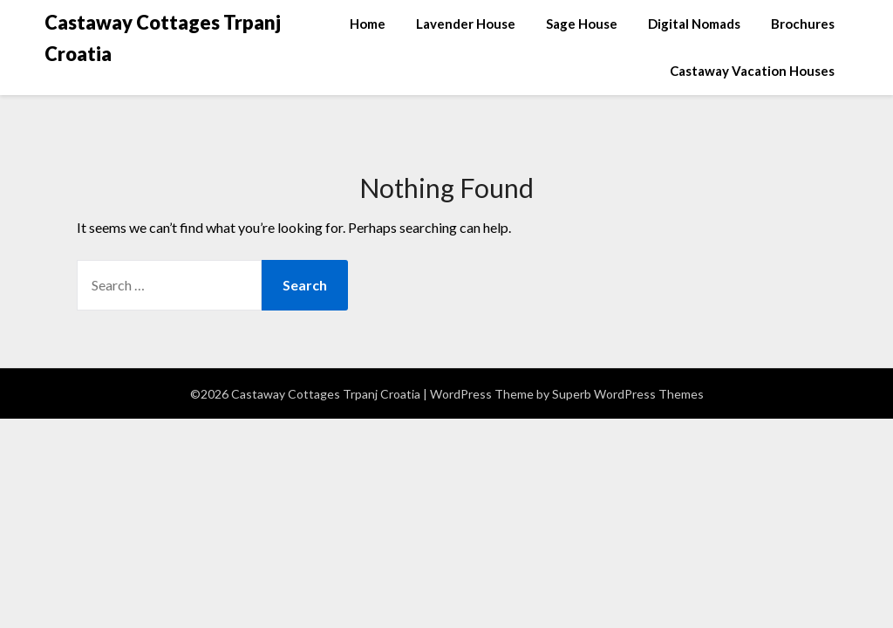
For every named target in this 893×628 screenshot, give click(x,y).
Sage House (581, 23)
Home (367, 23)
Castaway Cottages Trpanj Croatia (162, 37)
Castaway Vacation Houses (752, 70)
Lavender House (465, 23)
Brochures (803, 23)
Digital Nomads (694, 23)
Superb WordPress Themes (628, 393)
